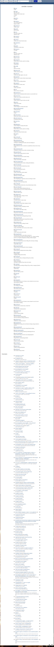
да (24, 412)
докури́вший (18, 322)
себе (19, 390)
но (24, 485)
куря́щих (19, 574)
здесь (23, 382)
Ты (15, 377)
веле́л (18, 610)
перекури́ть (17, 280)
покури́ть (17, 36)
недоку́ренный (18, 287)
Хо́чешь (16, 428)
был (28, 537)
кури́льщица (18, 297)
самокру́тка (17, 270)
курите (18, 396)
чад (16, 89)
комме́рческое (30, 520)
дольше (22, 377)
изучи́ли (23, 520)
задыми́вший (18, 152)
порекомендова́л (20, 596)
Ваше (26, 520)
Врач (16, 441)
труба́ (16, 11)
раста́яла (21, 474)
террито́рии (30, 361)
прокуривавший (18, 239)
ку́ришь (22, 412)
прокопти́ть (17, 95)
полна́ (22, 602)
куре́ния (25, 585)
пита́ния (23, 558)
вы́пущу (31, 444)
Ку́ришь (16, 612)
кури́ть (16, 18)
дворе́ (33, 482)
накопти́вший (18, 187)
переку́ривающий (19, 214)
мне (22, 379)
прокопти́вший (18, 225)
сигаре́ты (22, 469)
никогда (18, 487)
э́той (21, 447)
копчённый (17, 137)
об (24, 590)
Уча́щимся (17, 361)
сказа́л (19, 452)
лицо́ (26, 366)
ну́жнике (21, 495)
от (35, 574)
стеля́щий (17, 264)
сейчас (29, 487)
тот (21, 355)
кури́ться (17, 73)
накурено (23, 420)
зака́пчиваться (18, 118)
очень (27, 576)
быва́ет (25, 591)
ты (27, 379)
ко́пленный (17, 339)
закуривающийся (19, 180)
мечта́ (18, 474)
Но (36, 590)
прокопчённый (18, 229)
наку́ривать (17, 198)
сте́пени (33, 393)
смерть (33, 574)
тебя (26, 453)
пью (17, 398)
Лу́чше (16, 414)
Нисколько (28, 363)
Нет (16, 358)
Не (15, 385)
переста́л (17, 401)
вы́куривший (18, 315)
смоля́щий (17, 256)
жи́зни (33, 453)
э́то (27, 572)
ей (23, 366)
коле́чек (27, 409)
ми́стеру (23, 441)
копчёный (17, 267)
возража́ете (20, 369)
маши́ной (25, 462)
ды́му (24, 550)
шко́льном (30, 482)
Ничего (17, 363)
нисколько (33, 422)
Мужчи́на (17, 366)
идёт (34, 462)
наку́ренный (18, 194)
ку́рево (16, 46)
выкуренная (29, 457)
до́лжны (19, 371)
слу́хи (23, 590)
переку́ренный (18, 208)
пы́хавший (17, 249)
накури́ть (17, 83)
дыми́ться (17, 25)
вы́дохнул (21, 366)
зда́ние (26, 387)
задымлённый (18, 158)
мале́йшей (30, 393)
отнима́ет (23, 453)
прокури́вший (18, 234)
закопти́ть (17, 56)
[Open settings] (52, 645)
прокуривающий (19, 246)
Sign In (36, 1)
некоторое (25, 521)
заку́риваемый (18, 336)
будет (25, 576)
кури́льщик (17, 276)
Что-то (16, 462)
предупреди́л (18, 582)
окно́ (28, 444)
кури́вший (17, 349)
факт (28, 512)
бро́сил (29, 485)
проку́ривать (18, 127)
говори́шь (30, 379)
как (23, 474)
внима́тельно (19, 520)
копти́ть (17, 80)
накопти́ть (17, 121)
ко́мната (18, 550)
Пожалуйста (17, 545)
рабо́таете (28, 371)
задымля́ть (17, 111)
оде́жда (25, 553)
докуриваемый (18, 327)
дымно (16, 102)
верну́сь (22, 572)
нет (31, 512)
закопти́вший (18, 164)
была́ (21, 550)
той (16, 420)
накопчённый (18, 191)
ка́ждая (25, 452)
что (26, 379)
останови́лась (19, 504)
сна (32, 547)
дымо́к (16, 29)
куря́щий (17, 273)
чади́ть (16, 86)
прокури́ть (17, 59)
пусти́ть (21, 409)
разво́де (28, 590)
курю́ (21, 398)
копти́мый (17, 343)
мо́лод (30, 537)
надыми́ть (17, 130)
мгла (16, 32)
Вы (15, 369)
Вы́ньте (16, 558)
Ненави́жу (17, 553)
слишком (33, 441)
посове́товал (19, 441)
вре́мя (30, 547)
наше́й (22, 462)
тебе (19, 414)
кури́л (23, 485)
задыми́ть (17, 76)
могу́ (18, 374)
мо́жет (18, 409)
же (19, 412)
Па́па (16, 409)
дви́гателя (31, 462)
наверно (30, 387)
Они (16, 590)
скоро (31, 574)
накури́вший (18, 202)
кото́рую (32, 452)
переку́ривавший (19, 211)
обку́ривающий (18, 205)
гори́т (33, 387)
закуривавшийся (19, 177)
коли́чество (30, 521)
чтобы (23, 490)
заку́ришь (25, 607)
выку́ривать (17, 99)
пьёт (26, 469)
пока (25, 371)
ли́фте (23, 436)
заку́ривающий (18, 174)
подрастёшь (29, 471)
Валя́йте (32, 363)
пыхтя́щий (17, 252)
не (17, 369)
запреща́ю (18, 514)
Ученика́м (17, 482)
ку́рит (19, 469)
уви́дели (18, 404)
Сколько (16, 623)
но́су (22, 390)
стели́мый (17, 259)
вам (21, 517)
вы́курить (17, 49)
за (20, 547)
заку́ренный (17, 171)
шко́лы (34, 361)
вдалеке (21, 404)
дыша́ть (20, 439)
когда (26, 537)
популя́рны (36, 639)
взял (17, 547)
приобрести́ (20, 521)
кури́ (17, 433)
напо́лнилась (21, 587)
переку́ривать (18, 300)
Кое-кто (16, 457)
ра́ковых (16, 576)
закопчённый (18, 168)
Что (16, 604)
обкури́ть (17, 105)
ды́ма (18, 358)
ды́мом (31, 553)
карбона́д (17, 307)
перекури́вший (18, 217)
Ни (26, 393)
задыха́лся (18, 579)
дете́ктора (29, 558)
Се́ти (16, 640)
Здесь (16, 406)
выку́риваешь (17, 453)
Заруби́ (16, 390)
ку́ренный (17, 346)
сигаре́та (28, 452)
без (20, 358)
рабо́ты (28, 566)
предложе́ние (36, 520)
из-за (23, 439)
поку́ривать (17, 42)
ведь (17, 526)
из (28, 462)
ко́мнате (19, 420)
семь (28, 453)
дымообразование (19, 108)
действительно (19, 537)
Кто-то (16, 452)
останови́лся (19, 490)
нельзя (19, 406)
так (24, 414)
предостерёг (18, 585)
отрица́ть (23, 512)
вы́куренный (18, 310)
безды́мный (17, 290)
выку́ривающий (18, 149)
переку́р (17, 63)
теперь (26, 485)
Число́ (16, 574)
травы (35, 521)
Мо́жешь (17, 479)
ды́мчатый (17, 70)
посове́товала (19, 555)
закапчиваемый (18, 333)
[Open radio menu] (49, 645)
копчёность (17, 304)
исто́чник (20, 558)
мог (17, 439)
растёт (25, 574)
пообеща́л (18, 529)
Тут (16, 477)
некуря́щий (17, 284)
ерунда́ (34, 590)
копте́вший (17, 183)
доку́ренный (18, 319)
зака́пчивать (18, 114)
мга (16, 52)
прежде (21, 487)
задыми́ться (17, 92)
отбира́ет (17, 458)
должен (19, 471)
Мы (16, 404)
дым (16, 8)
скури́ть (17, 133)
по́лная (31, 590)
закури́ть (17, 21)
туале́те (21, 493)
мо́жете (18, 631)
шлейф (16, 66)
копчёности (17, 293)
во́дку (29, 469)
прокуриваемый (18, 242)
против (18, 425)
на (19, 355)
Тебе (16, 569)
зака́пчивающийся (19, 330)
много (24, 409)
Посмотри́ (17, 355)
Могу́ (16, 382)
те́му (21, 639)
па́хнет (28, 553)
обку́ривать (17, 124)
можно (18, 477)
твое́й (25, 458)
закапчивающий (19, 161)
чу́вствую (18, 436)
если (20, 363)
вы (30, 631)
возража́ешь (19, 444)
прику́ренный (18, 222)
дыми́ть (17, 39)
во (28, 547)
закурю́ (22, 363)
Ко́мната (16, 587)
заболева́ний (21, 576)
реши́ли (16, 521)
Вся (16, 550)
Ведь (16, 412)
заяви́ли (18, 590)
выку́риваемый (18, 144)
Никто (16, 512)
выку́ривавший (18, 140)
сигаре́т (20, 623)
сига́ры (20, 531)
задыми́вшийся (18, 155)
